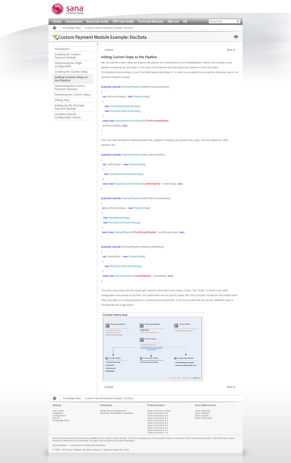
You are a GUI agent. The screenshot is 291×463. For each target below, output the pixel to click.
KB (185, 21)
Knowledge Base (72, 27)
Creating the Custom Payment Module (67, 56)
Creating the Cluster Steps (71, 71)
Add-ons (173, 21)
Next (229, 50)
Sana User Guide (97, 21)
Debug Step (62, 100)
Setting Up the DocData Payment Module (69, 107)
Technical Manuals (150, 21)
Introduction (62, 49)
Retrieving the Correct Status (73, 94)
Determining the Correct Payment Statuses (70, 87)
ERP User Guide (123, 21)
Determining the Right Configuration (68, 64)
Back (110, 50)
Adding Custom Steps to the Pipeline (71, 79)
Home (57, 21)
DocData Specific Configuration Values (68, 116)
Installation (73, 21)
